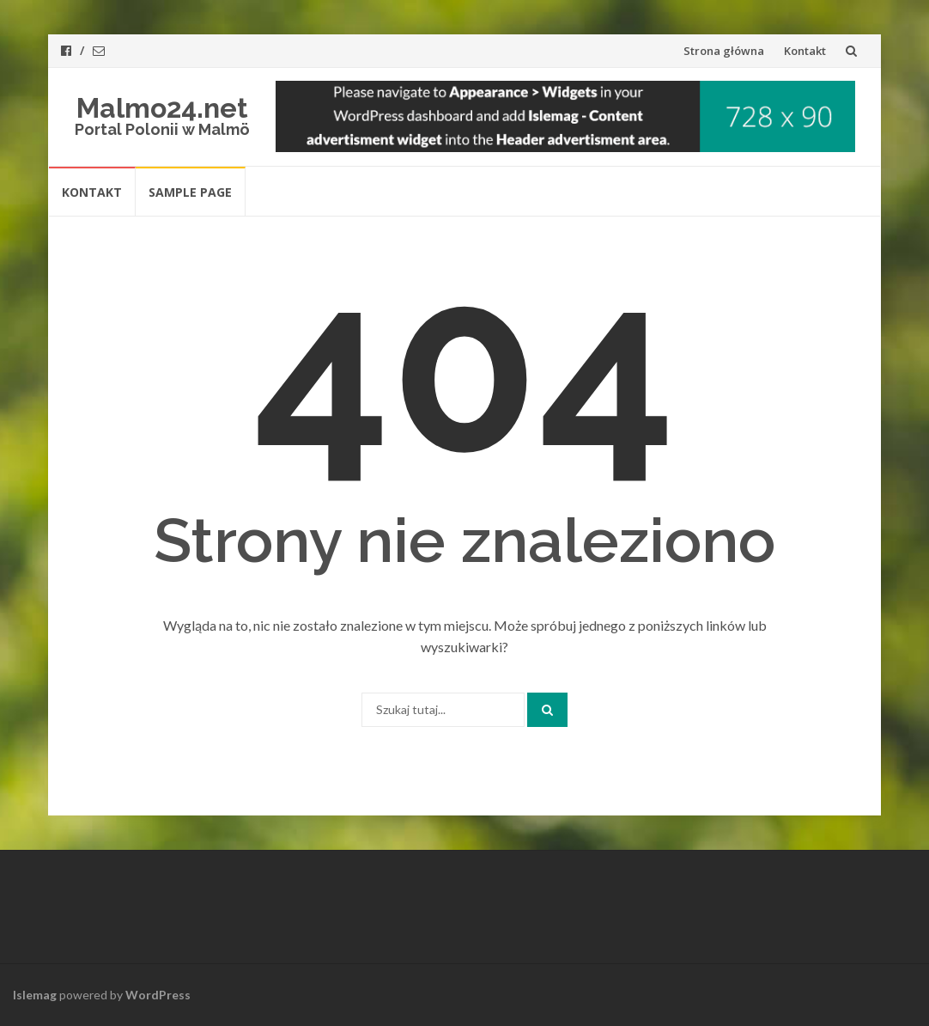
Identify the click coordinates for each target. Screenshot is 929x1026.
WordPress (158, 994)
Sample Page (190, 192)
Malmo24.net (162, 108)
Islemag (35, 994)
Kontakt (805, 50)
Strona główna (723, 50)
